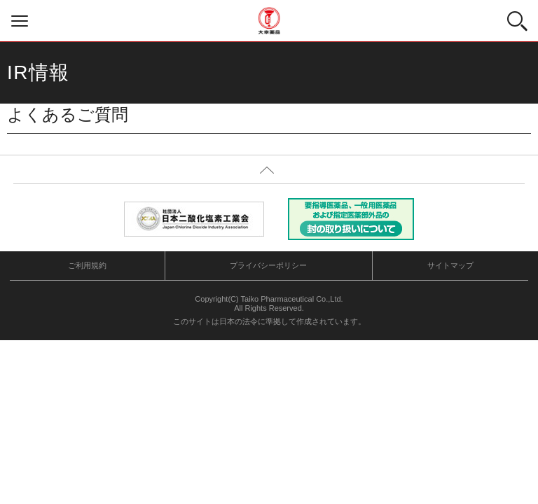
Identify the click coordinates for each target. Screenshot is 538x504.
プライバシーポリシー (268, 265)
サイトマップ (450, 265)
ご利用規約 (87, 265)
